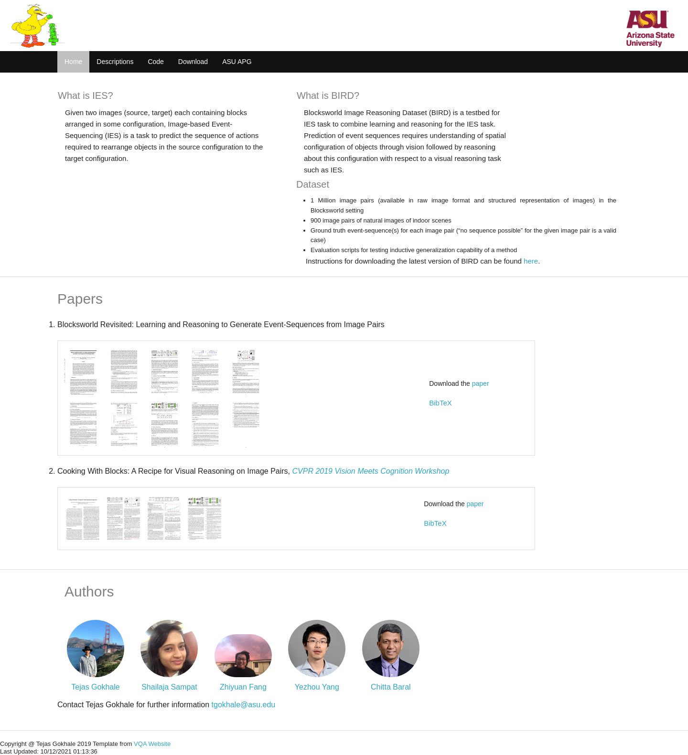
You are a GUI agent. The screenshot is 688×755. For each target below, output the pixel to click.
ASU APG (236, 61)
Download (193, 61)
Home (73, 61)
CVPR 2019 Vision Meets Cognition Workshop (371, 471)
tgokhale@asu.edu (244, 705)
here (531, 261)
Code (155, 61)
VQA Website (152, 743)
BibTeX (440, 403)
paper (480, 383)
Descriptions (115, 61)
